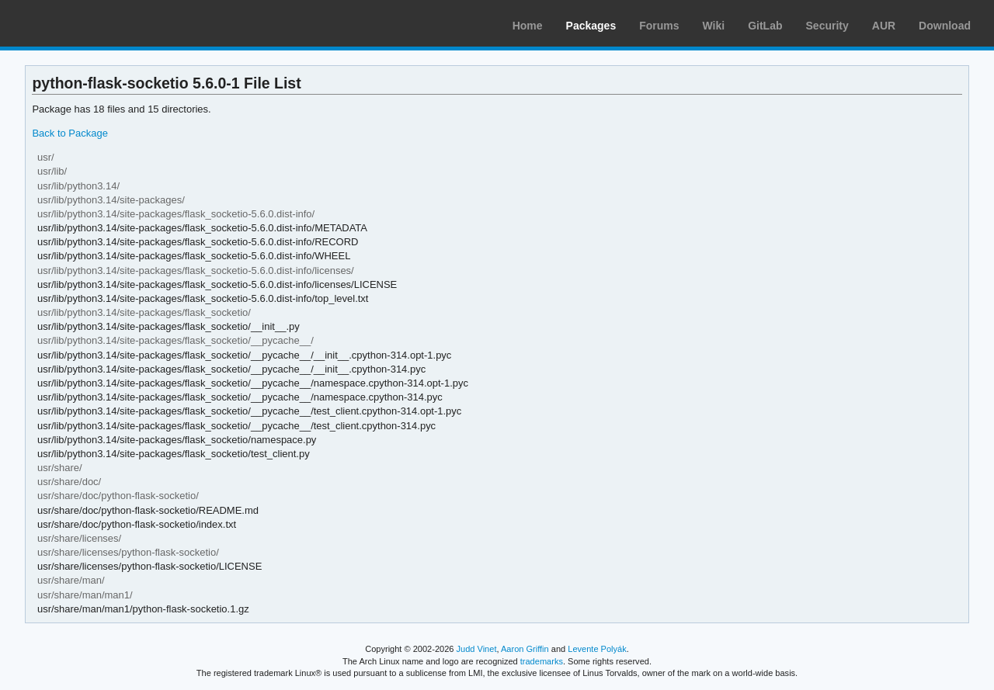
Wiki (714, 25)
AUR (883, 25)
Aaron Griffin (525, 649)
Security (827, 25)
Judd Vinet (477, 649)
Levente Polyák (597, 649)
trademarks (541, 661)
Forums (659, 25)
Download (945, 25)
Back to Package (69, 133)
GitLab (765, 25)
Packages (591, 25)
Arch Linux (85, 23)
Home (528, 25)
